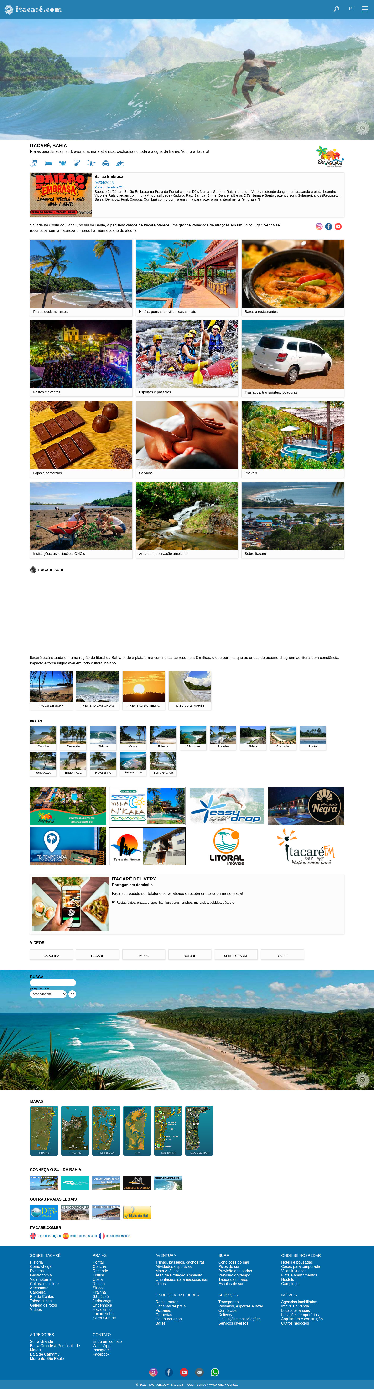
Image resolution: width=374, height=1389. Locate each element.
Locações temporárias (300, 1315)
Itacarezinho (103, 1314)
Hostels (287, 1279)
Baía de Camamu (45, 1354)
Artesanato (39, 1288)
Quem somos (196, 1384)
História (36, 1262)
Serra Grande (104, 1318)
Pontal (98, 1262)
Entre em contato (107, 1341)
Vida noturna (40, 1279)
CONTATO (102, 1335)
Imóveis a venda (295, 1306)
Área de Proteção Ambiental (179, 1275)
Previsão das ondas (235, 1271)
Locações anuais (295, 1310)
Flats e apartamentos (299, 1275)
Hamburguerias (169, 1319)
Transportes (228, 1302)
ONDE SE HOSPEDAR (301, 1256)
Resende (100, 1271)
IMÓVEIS (289, 1295)
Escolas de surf (231, 1284)
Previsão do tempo (234, 1275)
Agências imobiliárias (299, 1302)
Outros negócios (295, 1323)
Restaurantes (167, 1302)
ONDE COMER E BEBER (177, 1295)
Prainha (99, 1292)
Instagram (101, 1350)
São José (101, 1297)
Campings (289, 1284)
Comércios (227, 1310)
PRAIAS (100, 1256)
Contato (233, 1384)
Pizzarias (163, 1310)
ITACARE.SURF (47, 570)
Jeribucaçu (102, 1301)
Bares (161, 1323)
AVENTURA (166, 1256)
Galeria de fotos (43, 1305)
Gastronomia (41, 1275)
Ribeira (99, 1284)
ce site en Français (114, 1236)
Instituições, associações (239, 1319)
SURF (223, 1256)
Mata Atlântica (168, 1271)
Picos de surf (229, 1267)
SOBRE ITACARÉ (45, 1256)
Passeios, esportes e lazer (240, 1306)
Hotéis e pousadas (297, 1262)
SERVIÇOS (228, 1295)
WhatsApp (101, 1346)
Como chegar (41, 1267)
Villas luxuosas (293, 1271)
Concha (99, 1267)
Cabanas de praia (171, 1306)
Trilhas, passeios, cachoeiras (180, 1262)
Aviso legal (216, 1384)
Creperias (164, 1315)
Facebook (101, 1354)
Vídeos (36, 1309)
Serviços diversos (233, 1323)
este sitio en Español (79, 1236)
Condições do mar (233, 1262)
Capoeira (37, 1292)
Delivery (225, 1315)
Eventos (37, 1271)
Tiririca (98, 1275)
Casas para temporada (300, 1267)
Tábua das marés (233, 1279)
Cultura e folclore (44, 1284)
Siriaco (98, 1288)
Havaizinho (102, 1309)
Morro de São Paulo (47, 1359)
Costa (98, 1279)
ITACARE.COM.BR (45, 1227)
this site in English (45, 1236)
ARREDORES (42, 1335)
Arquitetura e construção (302, 1319)
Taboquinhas (41, 1301)
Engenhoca (102, 1305)
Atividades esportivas (174, 1267)
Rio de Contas (42, 1297)
